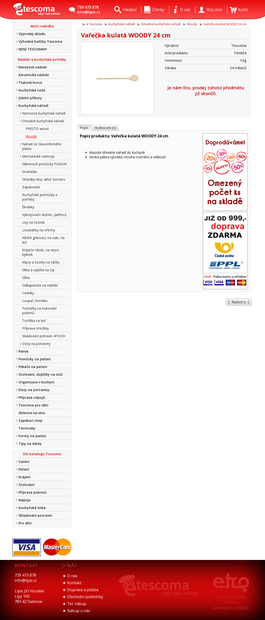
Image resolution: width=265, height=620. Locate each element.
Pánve (23, 351)
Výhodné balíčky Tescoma (40, 41)
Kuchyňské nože (32, 90)
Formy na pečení (32, 436)
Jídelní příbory (30, 98)
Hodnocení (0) (105, 127)
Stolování (26, 484)
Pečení (24, 469)
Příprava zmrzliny (35, 328)
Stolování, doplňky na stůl (41, 374)
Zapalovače (31, 187)
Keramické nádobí (34, 75)
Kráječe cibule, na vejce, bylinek (41, 252)
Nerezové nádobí (33, 67)
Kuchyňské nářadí (33, 105)
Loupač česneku (34, 300)
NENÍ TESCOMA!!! (33, 49)
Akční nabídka (42, 26)
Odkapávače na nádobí (40, 285)
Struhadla (29, 171)
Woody (31, 136)
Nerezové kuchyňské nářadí (43, 113)
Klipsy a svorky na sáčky (40, 262)
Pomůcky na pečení (35, 359)
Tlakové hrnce (30, 82)
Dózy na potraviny (36, 343)
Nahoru (239, 302)
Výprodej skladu (32, 33)
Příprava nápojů (32, 397)
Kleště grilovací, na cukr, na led (43, 240)
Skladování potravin (35, 515)
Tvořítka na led (33, 320)
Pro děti (25, 523)
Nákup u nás (78, 610)
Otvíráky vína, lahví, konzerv (43, 179)
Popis (84, 127)
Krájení (24, 477)
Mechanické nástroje (38, 156)
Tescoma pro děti (33, 405)
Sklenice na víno (32, 413)
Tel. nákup (76, 603)
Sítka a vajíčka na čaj (38, 270)
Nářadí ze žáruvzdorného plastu (42, 146)
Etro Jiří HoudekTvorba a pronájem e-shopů (231, 602)
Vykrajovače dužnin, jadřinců (44, 214)
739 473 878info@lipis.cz (88, 9)
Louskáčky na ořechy (38, 230)
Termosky (27, 428)
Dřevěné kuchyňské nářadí (43, 121)
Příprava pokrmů (33, 492)
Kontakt (74, 582)
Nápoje (25, 500)
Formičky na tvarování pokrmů (39, 310)
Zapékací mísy (31, 420)
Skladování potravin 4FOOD (43, 336)
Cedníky (28, 293)
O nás (72, 575)
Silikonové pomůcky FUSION (44, 164)
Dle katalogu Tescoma (42, 454)
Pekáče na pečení (33, 366)
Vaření (24, 461)
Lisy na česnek (33, 222)
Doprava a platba (82, 589)
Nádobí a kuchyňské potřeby (42, 59)
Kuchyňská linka (32, 507)
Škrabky (28, 207)
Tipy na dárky (30, 443)
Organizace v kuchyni (36, 382)
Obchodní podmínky (85, 596)
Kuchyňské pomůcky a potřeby (39, 197)
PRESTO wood (37, 128)
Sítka (26, 277)
